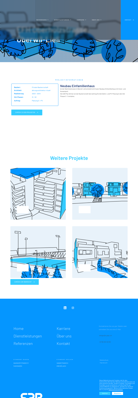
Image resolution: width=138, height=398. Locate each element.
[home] (17, 20)
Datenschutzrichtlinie (116, 389)
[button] (42, 20)
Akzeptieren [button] (117, 393)
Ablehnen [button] (105, 393)
